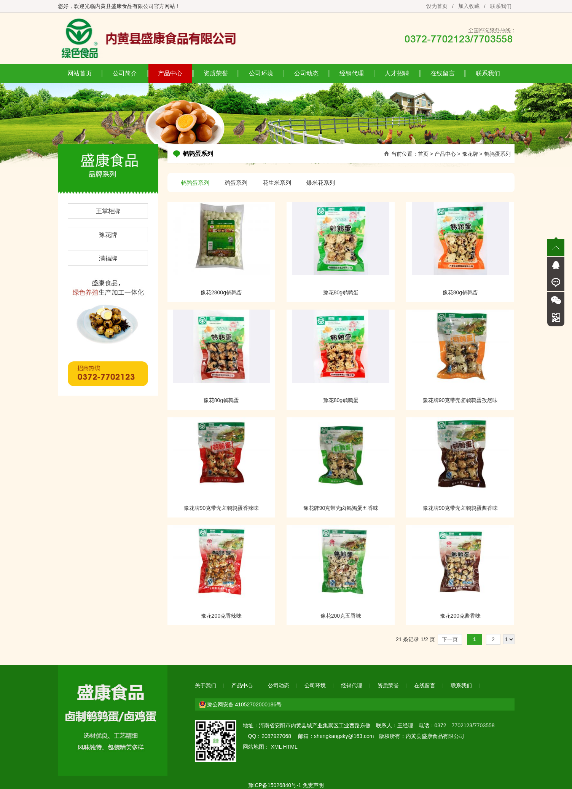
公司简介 (125, 73)
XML (276, 747)
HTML (290, 747)
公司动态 (306, 73)
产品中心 (170, 73)
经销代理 (351, 73)
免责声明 (313, 785)
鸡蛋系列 (236, 182)
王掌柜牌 (108, 211)
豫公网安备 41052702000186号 (244, 704)
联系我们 (500, 6)
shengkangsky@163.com (344, 736)
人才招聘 (397, 73)
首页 (423, 154)
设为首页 (437, 6)
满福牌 (108, 258)
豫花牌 (108, 235)
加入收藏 (469, 6)
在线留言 (442, 73)
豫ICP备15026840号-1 (274, 785)
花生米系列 (277, 182)
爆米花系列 (320, 182)
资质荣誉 (216, 73)
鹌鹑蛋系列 (497, 154)
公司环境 (261, 73)
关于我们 (205, 685)
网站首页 (79, 73)
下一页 (450, 639)
